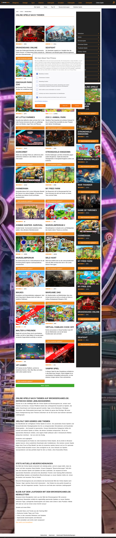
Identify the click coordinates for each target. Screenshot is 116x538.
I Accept (77, 105)
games (21, 11)
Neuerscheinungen (64, 7)
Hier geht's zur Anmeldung (24, 522)
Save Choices (40, 105)
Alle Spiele (37, 7)
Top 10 (53, 7)
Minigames (15, 3)
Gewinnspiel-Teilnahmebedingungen (65, 535)
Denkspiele (89, 3)
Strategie (25, 3)
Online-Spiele (100, 3)
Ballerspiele (51, 3)
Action (80, 3)
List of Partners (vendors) (41, 101)
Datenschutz (44, 535)
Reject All (65, 105)
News (45, 7)
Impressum (52, 535)
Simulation (61, 3)
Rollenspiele (71, 3)
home (17, 11)
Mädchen (41, 3)
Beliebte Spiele (77, 7)
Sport (32, 3)
